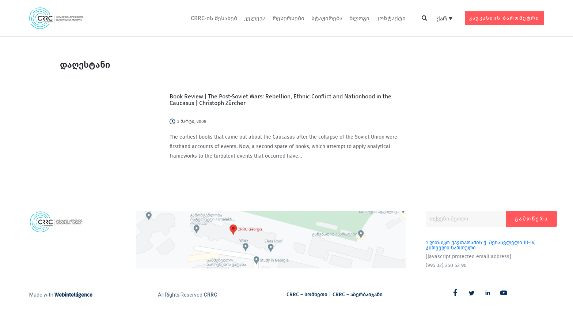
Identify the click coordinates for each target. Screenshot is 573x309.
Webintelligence (73, 295)
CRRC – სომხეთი (306, 294)
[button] (424, 18)
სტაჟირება (326, 18)
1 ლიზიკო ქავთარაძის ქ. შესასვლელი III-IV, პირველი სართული (480, 245)
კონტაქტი (391, 18)
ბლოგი (359, 18)
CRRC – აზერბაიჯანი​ (358, 294)
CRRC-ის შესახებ (214, 18)
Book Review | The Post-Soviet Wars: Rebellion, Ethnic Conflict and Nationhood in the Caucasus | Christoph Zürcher (280, 99)
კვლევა (255, 18)
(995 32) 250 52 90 (446, 265)
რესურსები (288, 18)
